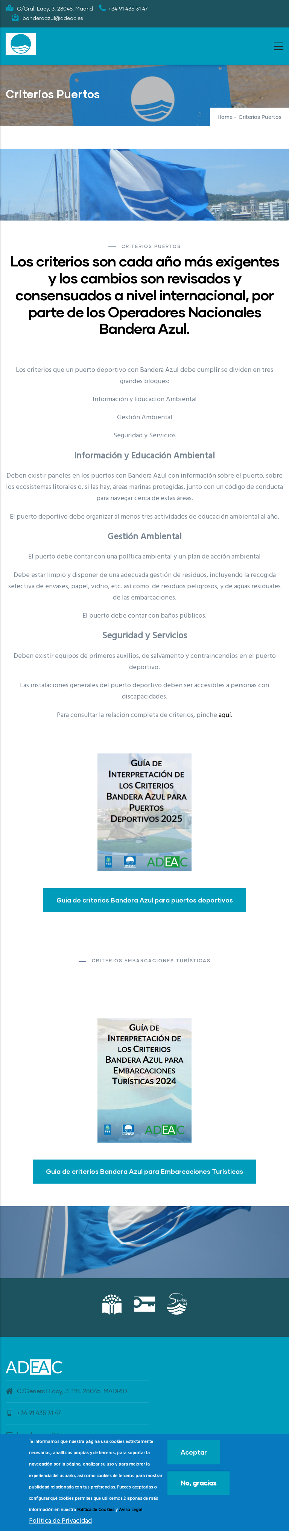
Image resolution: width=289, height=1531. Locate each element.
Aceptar (194, 1452)
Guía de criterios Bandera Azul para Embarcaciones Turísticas (144, 1171)
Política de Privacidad (60, 1521)
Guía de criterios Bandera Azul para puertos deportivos (144, 900)
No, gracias (198, 1483)
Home (225, 117)
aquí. (226, 715)
